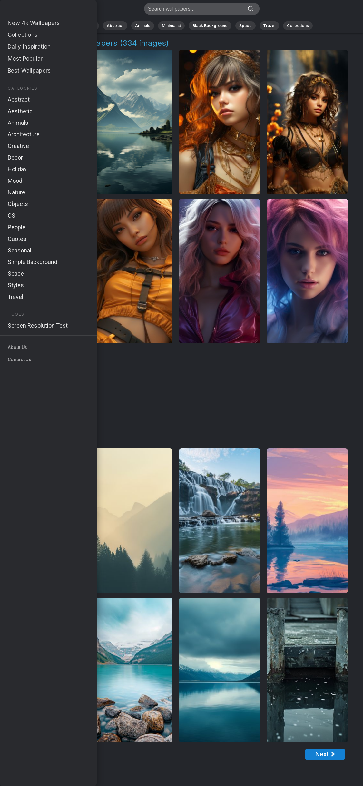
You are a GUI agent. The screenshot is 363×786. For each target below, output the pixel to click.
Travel (269, 25)
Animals (142, 25)
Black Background (210, 25)
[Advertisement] (175, 396)
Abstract (115, 25)
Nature (88, 25)
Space (245, 25)
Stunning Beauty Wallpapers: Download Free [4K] (39, 10)
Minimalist (171, 25)
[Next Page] (325, 754)
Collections (298, 25)
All (68, 25)
